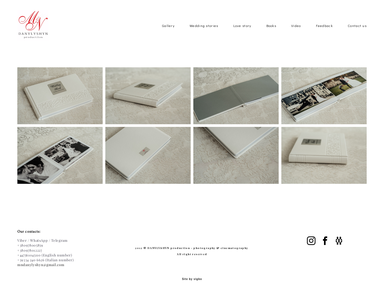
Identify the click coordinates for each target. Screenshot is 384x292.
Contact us (357, 32)
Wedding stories (204, 32)
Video (296, 32)
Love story (242, 32)
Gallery (168, 32)
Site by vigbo (192, 279)
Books (271, 32)
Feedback (324, 32)
